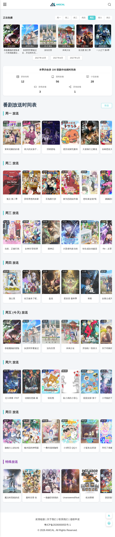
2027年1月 (75, 58)
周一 (59, 18)
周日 (108, 18)
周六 (100, 18)
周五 (92, 18)
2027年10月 (40, 58)
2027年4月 (58, 58)
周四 (84, 18)
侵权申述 (75, 519)
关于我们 (51, 519)
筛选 (106, 105)
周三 (75, 18)
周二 (67, 18)
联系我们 (63, 519)
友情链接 (40, 519)
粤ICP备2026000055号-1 (57, 525)
